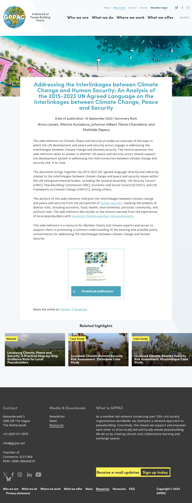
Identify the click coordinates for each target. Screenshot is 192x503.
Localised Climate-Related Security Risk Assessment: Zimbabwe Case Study (97, 359)
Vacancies (119, 489)
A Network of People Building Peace (28, 17)
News (107, 7)
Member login (159, 7)
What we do (102, 17)
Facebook (182, 7)
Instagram (187, 7)
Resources (119, 7)
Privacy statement (18, 493)
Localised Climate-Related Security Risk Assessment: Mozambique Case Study (161, 359)
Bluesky (8, 479)
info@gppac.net (14, 443)
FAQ (132, 489)
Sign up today (155, 472)
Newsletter (57, 417)
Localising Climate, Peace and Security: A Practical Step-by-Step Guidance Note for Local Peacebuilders (32, 357)
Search (184, 17)
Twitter (176, 7)
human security (111, 203)
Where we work (130, 17)
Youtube (38, 475)
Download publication (97, 291)
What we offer (160, 17)
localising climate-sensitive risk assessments (103, 216)
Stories (133, 7)
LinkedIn (29, 475)
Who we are (78, 17)
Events (143, 7)
